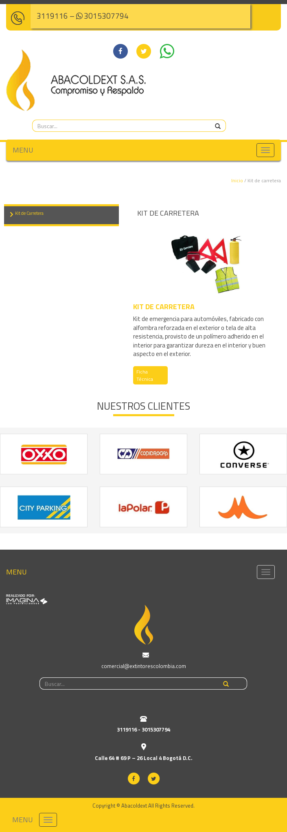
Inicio (237, 180)
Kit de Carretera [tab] (29, 213)
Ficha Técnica (144, 375)
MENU (23, 149)
